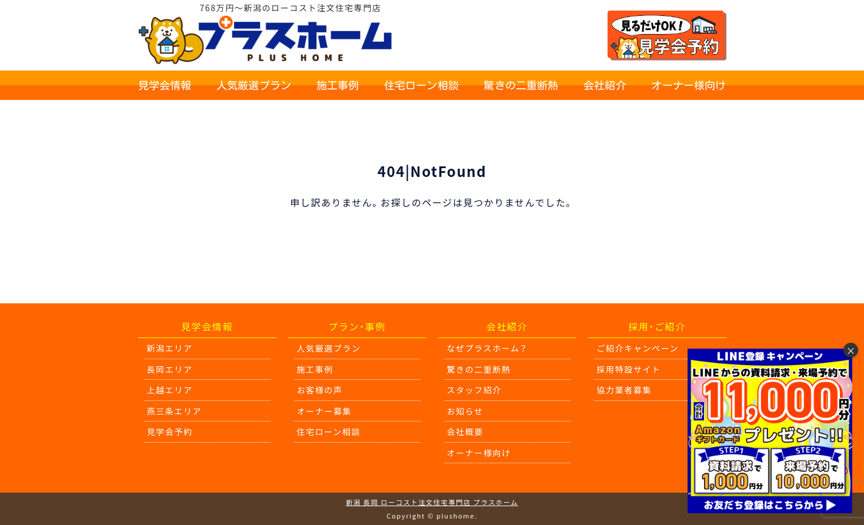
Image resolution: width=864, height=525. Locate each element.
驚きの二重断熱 (520, 85)
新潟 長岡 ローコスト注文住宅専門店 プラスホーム (432, 502)
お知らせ (465, 411)
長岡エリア (170, 369)
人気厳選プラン (253, 85)
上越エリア (170, 390)
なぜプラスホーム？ (487, 348)
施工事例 (337, 85)
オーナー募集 (324, 411)
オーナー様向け (688, 85)
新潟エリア (170, 348)
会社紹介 (604, 85)
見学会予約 (170, 431)
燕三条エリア (174, 411)
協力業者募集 (624, 390)
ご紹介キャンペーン (638, 348)
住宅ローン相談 (421, 85)
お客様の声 (320, 390)
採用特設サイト (629, 369)
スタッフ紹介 (474, 390)
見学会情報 (165, 85)
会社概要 (465, 431)
